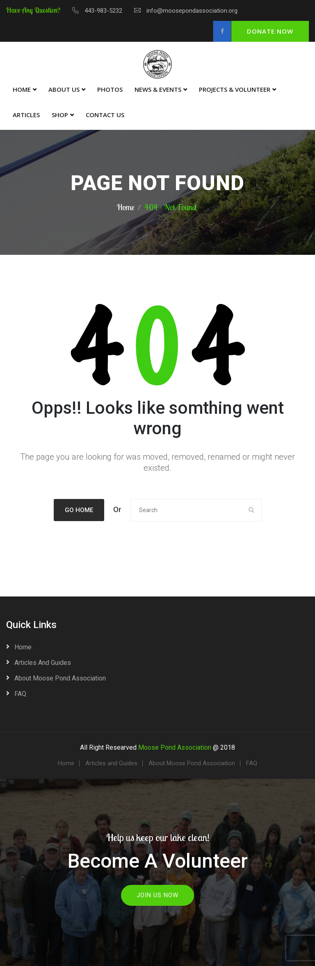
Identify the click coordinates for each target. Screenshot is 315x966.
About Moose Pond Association (60, 677)
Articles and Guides (42, 661)
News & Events (158, 89)
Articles (26, 115)
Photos (110, 89)
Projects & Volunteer (234, 89)
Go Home (79, 510)
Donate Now (270, 31)
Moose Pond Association (174, 746)
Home (22, 89)
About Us (64, 89)
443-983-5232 (103, 10)
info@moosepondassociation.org (191, 10)
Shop (60, 115)
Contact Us (105, 115)
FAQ (20, 692)
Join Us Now (157, 894)
